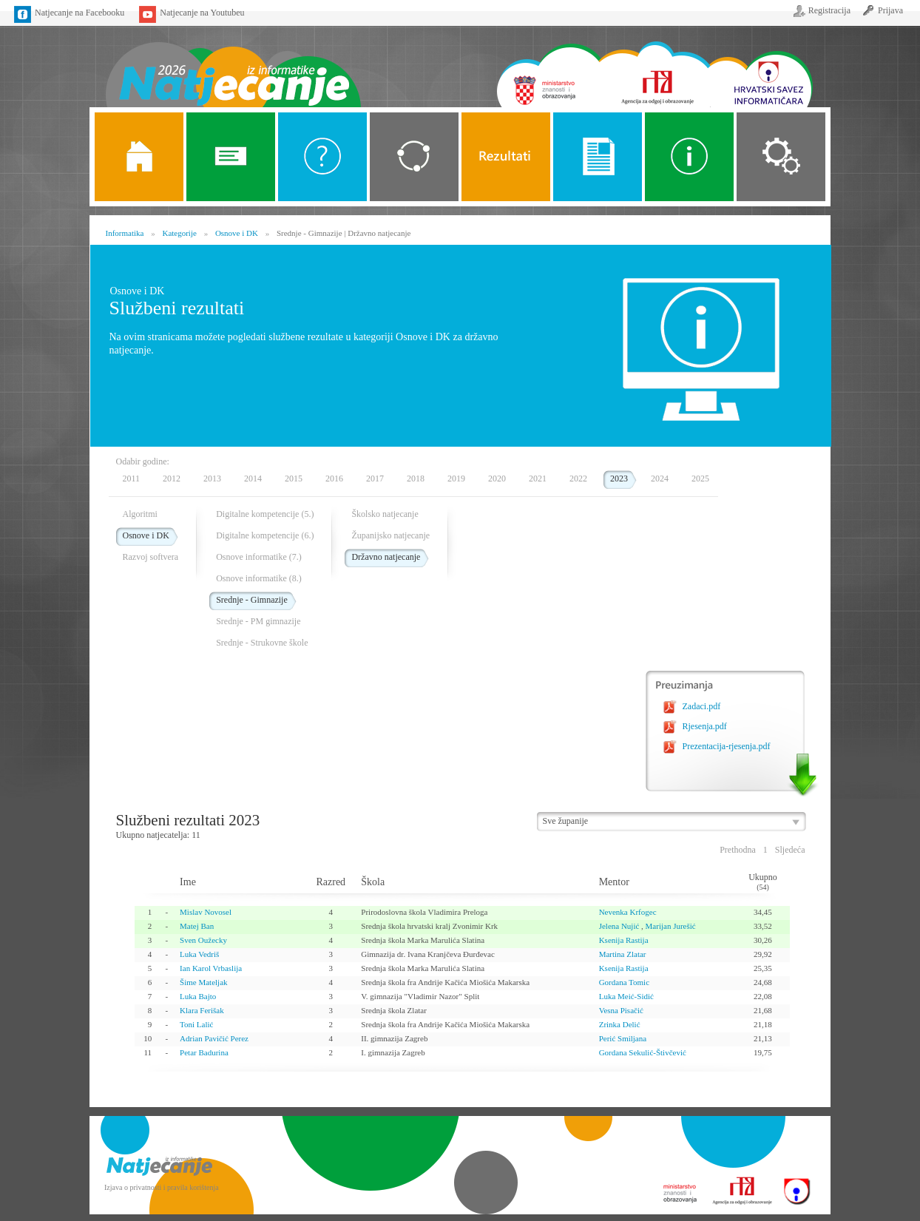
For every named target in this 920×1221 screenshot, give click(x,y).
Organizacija (781, 156)
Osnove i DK (236, 233)
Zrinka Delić (619, 1024)
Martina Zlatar (622, 954)
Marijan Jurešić (671, 925)
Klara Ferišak (202, 1010)
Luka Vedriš (199, 954)
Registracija (829, 10)
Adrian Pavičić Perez (214, 1038)
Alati (689, 156)
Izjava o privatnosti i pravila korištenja (161, 1187)
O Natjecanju (322, 156)
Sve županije (566, 821)
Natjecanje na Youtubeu (202, 12)
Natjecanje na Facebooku (79, 12)
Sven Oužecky (203, 940)
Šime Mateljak (203, 982)
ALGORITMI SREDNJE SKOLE (505, 156)
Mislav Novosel (205, 911)
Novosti (230, 156)
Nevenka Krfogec (628, 911)
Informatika (125, 233)
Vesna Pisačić (621, 1010)
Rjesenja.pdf (705, 726)
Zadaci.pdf (702, 706)
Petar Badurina (204, 1052)
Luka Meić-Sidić (626, 996)
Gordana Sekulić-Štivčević (642, 1052)
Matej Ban (197, 925)
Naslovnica (233, 64)
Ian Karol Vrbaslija (211, 968)
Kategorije (414, 156)
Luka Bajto (198, 996)
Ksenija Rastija (624, 940)
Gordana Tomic (624, 982)
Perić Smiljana (622, 1038)
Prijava (890, 10)
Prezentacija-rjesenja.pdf (727, 746)
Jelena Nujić (619, 925)
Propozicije (597, 156)
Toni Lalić (196, 1024)
